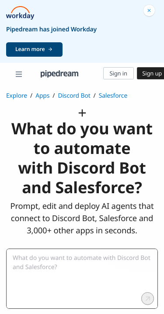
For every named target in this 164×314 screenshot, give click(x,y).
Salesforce (113, 96)
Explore (16, 96)
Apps (42, 96)
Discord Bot (74, 96)
